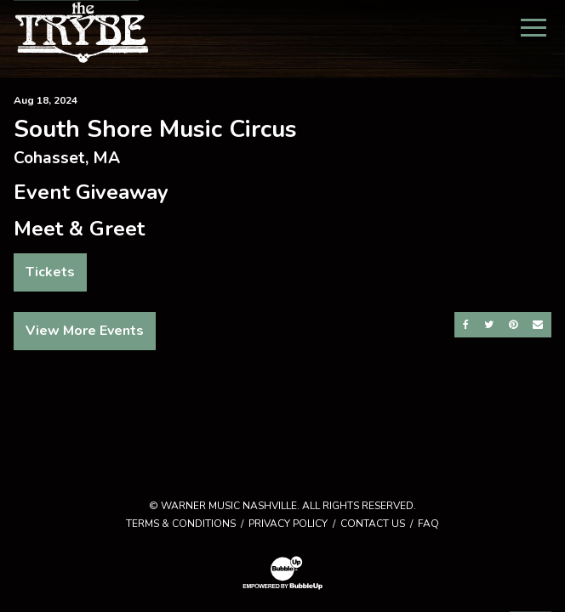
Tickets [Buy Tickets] (50, 272)
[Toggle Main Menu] (533, 28)
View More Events (85, 330)
